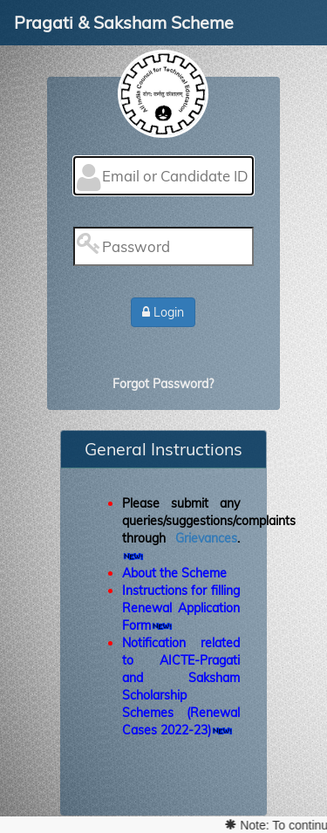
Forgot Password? (163, 384)
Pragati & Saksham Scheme (124, 22)
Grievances (206, 538)
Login (163, 312)
